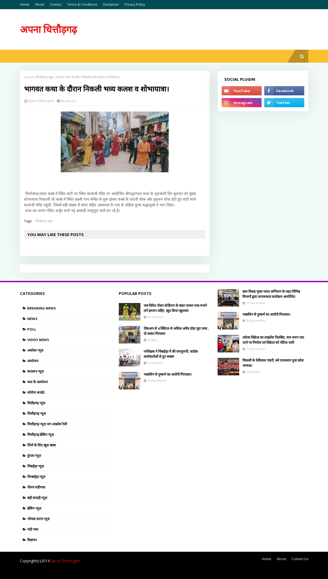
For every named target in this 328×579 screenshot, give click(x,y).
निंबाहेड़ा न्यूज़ (35, 466)
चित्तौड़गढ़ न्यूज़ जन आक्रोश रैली (47, 424)
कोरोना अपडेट (36, 392)
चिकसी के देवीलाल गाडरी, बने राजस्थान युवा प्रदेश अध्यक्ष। (273, 363)
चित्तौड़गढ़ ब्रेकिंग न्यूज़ (40, 434)
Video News (38, 339)
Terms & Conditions (82, 4)
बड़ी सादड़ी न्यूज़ (37, 497)
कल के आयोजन (37, 381)
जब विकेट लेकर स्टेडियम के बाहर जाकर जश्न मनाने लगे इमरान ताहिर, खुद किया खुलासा (175, 308)
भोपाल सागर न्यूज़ (38, 518)
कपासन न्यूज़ (35, 371)
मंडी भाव (32, 529)
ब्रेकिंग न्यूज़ (34, 508)
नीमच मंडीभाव (36, 487)
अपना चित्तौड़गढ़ (48, 29)
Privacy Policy (134, 4)
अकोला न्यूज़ (35, 350)
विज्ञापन (32, 539)
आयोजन (32, 360)
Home (24, 4)
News (32, 318)
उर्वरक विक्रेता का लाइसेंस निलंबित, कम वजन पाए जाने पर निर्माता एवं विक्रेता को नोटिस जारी (273, 340)
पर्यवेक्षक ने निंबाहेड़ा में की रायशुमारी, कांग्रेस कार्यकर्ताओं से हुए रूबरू (171, 354)
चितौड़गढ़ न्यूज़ (36, 402)
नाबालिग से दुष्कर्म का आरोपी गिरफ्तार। (168, 374)
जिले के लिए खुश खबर (41, 445)
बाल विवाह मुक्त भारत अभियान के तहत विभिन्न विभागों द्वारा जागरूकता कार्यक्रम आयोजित (271, 294)
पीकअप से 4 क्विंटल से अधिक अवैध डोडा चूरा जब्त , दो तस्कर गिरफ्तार (176, 331)
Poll (31, 329)
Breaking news (41, 308)
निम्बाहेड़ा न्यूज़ (36, 476)
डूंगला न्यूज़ (34, 455)
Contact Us (300, 559)
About (39, 4)
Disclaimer (111, 4)
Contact (56, 4)
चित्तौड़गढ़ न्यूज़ (44, 77)
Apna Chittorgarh (41, 101)
